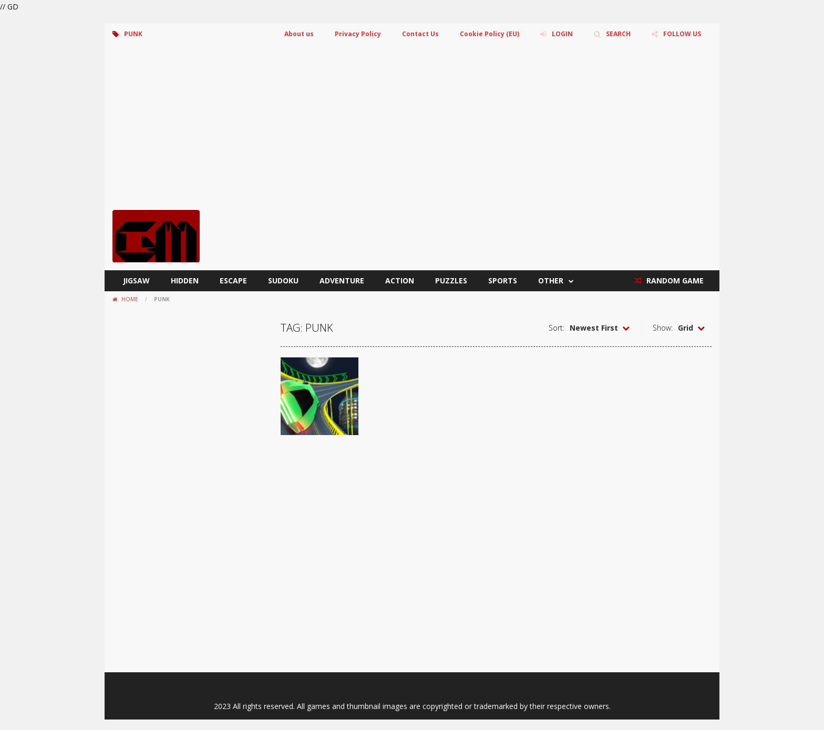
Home (130, 299)
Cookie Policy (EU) (489, 33)
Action (399, 280)
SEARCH (618, 33)
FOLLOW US (682, 33)
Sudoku (283, 280)
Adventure (342, 280)
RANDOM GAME (674, 280)
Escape (233, 280)
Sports (502, 280)
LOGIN (562, 33)
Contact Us (420, 33)
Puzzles (451, 280)
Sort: (556, 328)
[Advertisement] (412, 131)
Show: (663, 328)
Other (550, 280)
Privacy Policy (358, 33)
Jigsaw (136, 280)
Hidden (185, 280)
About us (299, 33)
